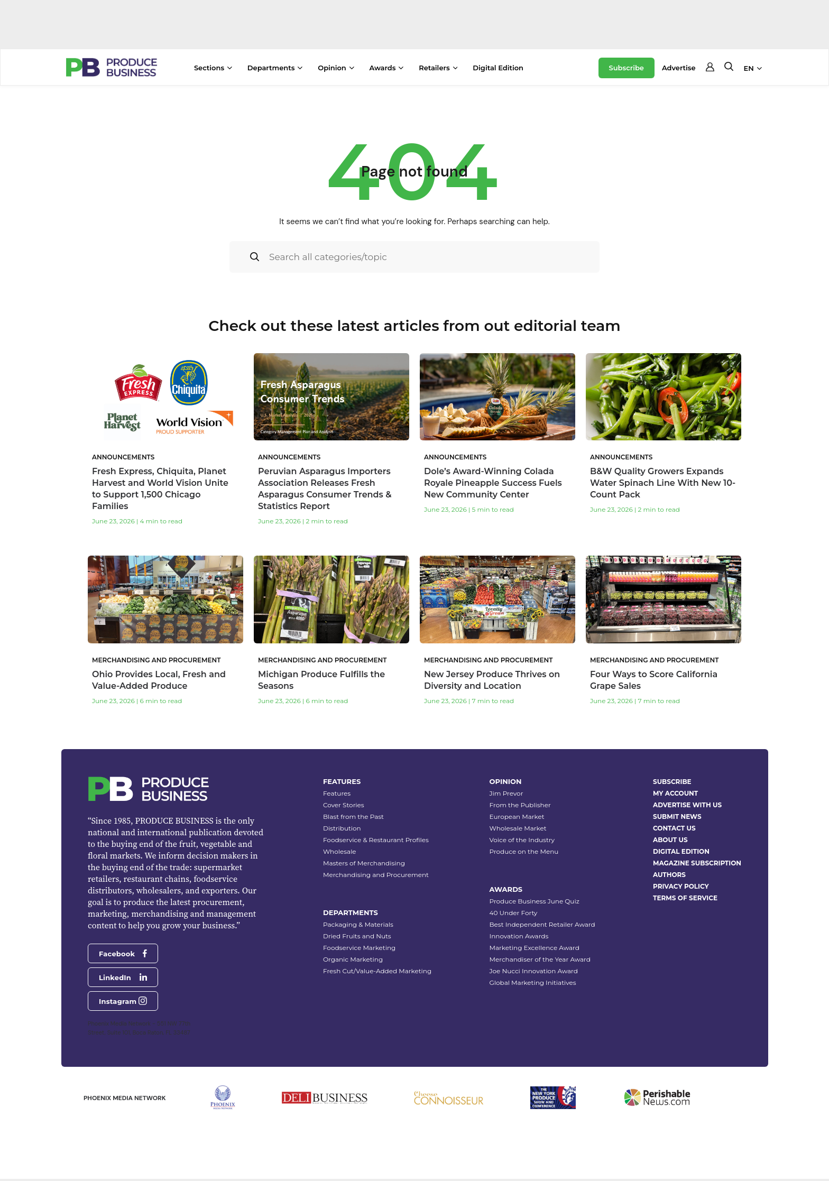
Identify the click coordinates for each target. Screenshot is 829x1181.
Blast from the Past (353, 816)
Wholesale (339, 851)
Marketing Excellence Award (534, 948)
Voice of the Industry (522, 840)
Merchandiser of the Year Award (540, 959)
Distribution (342, 828)
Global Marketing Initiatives (533, 982)
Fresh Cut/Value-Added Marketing (377, 971)
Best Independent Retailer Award (542, 924)
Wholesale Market (518, 828)
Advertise (679, 67)
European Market (517, 816)
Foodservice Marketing (359, 948)
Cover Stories (343, 805)
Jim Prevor (506, 793)
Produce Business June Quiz (534, 901)
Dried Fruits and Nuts (357, 936)
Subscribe (626, 67)
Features (337, 793)
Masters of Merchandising (364, 863)
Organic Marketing (353, 959)
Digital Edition (498, 67)
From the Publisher (520, 805)
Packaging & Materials (358, 924)
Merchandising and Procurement (376, 875)
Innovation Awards (519, 936)
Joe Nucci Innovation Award (534, 971)
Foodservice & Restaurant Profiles (376, 840)
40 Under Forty (514, 913)
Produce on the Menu (524, 851)
